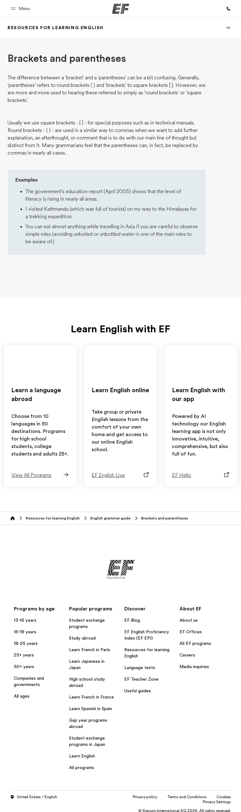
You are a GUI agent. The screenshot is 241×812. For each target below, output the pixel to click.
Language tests (139, 667)
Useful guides (137, 690)
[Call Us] (228, 8)
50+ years (24, 666)
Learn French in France (91, 696)
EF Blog (132, 620)
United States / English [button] (33, 797)
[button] (21, 8)
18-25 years (26, 643)
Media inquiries (194, 666)
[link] (56, 27)
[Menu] (228, 28)
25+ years (24, 654)
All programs (81, 767)
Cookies (224, 797)
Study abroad (82, 638)
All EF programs (195, 643)
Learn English (82, 755)
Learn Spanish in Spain (90, 708)
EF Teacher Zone (141, 679)
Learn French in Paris (89, 649)
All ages (21, 696)
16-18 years (25, 631)
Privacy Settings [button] (217, 802)
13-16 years (25, 620)
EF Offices (190, 631)
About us (188, 620)
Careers (187, 654)
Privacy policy (145, 797)
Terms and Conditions (186, 797)
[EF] (120, 9)
